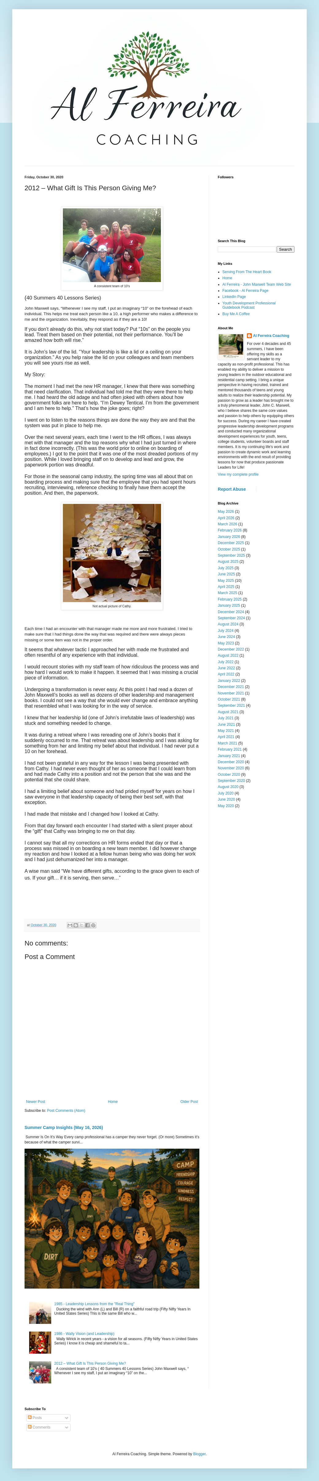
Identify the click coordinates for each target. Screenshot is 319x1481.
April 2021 (226, 737)
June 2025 (226, 574)
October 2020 (229, 774)
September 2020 (231, 781)
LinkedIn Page (234, 297)
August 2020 (228, 787)
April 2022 (226, 674)
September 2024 (231, 618)
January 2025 (229, 605)
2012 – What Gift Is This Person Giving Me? (90, 1363)
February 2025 (230, 599)
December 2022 (231, 649)
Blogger (199, 1454)
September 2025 (231, 555)
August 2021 (228, 712)
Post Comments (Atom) (66, 1110)
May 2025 (226, 580)
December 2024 (231, 612)
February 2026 (230, 530)
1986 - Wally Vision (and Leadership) (84, 1334)
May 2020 (226, 806)
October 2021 (229, 699)
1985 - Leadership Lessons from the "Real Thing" (94, 1304)
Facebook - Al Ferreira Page (245, 290)
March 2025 (227, 593)
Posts (35, 1418)
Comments (39, 1427)
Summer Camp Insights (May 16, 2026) (64, 1127)
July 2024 (225, 630)
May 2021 (226, 731)
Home (113, 1102)
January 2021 (229, 756)
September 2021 (231, 705)
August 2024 (228, 624)
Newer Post (35, 1102)
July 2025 (225, 568)
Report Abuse (232, 489)
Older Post (189, 1102)
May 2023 (226, 643)
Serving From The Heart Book (246, 272)
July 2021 (225, 718)
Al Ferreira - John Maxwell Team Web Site (256, 284)
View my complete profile (238, 474)
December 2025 (231, 543)
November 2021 (231, 693)
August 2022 (228, 655)
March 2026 (227, 524)
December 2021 (231, 687)
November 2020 (231, 768)
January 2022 (229, 681)
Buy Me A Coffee (236, 314)
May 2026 (226, 511)
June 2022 (226, 668)
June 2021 (226, 724)
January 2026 (229, 537)
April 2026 (226, 518)
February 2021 (230, 749)
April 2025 (226, 587)
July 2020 (225, 793)
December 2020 (231, 762)
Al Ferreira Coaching (271, 336)
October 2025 (229, 549)
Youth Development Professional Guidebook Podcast (249, 305)
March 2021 (227, 743)
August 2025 (228, 561)
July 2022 (225, 662)
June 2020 (226, 799)
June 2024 (226, 637)
